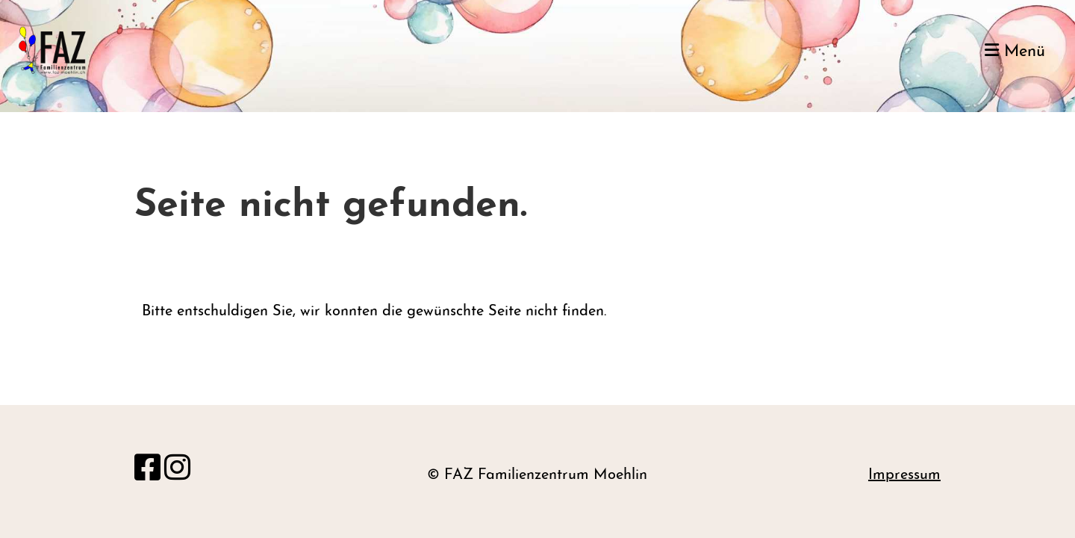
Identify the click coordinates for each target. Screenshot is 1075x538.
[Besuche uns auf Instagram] (177, 471)
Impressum (904, 475)
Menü (1015, 51)
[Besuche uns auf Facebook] (147, 471)
